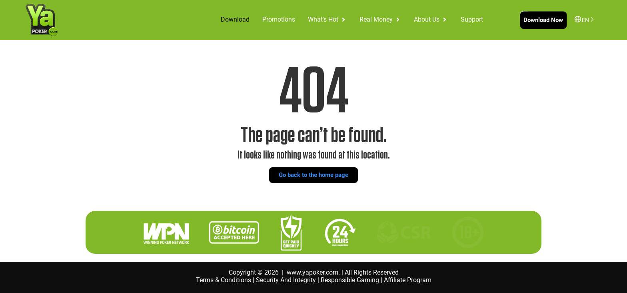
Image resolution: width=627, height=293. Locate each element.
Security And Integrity (286, 280)
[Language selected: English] (586, 19)
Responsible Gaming (350, 280)
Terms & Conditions (223, 280)
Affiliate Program (407, 280)
